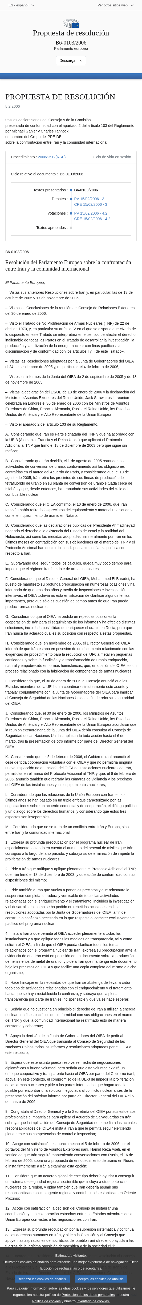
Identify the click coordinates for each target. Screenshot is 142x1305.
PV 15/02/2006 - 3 (89, 199)
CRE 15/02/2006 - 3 (90, 204)
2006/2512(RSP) (52, 157)
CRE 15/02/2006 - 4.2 (92, 219)
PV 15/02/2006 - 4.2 (91, 213)
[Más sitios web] (116, 5)
